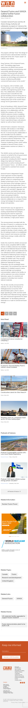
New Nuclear (18, 669)
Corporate (17, 673)
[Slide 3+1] (18, 536)
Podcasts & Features (4, 483)
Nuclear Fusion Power (9, 504)
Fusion (14, 574)
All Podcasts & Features (13, 491)
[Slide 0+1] (10, 536)
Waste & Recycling (19, 676)
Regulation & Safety (19, 670)
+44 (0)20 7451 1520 (8, 693)
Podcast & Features (19, 677)
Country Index (18, 680)
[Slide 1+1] (13, 536)
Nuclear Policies (18, 672)
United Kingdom (7, 581)
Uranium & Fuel (18, 674)
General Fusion (7, 598)
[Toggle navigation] (25, 2)
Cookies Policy (21, 702)
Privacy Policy (14, 702)
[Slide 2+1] (15, 536)
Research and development (11, 577)
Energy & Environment (18, 667)
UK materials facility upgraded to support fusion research (13, 617)
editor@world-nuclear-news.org (7, 691)
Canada (5, 574)
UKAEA (19, 598)
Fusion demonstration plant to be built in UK (13, 624)
